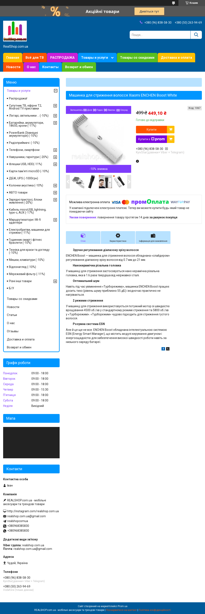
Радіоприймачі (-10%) (24, 142)
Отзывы (12, 331)
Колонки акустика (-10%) (26, 185)
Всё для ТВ (35, 58)
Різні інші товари (20, 281)
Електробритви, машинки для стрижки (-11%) (29, 231)
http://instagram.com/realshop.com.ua (33, 511)
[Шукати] (196, 35)
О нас (31, 67)
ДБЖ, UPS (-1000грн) (23, 178)
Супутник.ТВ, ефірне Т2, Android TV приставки (25, 107)
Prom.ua (122, 606)
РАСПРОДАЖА (62, 58)
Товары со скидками (137, 58)
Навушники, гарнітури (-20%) (28, 157)
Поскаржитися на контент (121, 610)
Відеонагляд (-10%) (22, 267)
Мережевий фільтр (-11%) (27, 274)
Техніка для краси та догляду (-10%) (29, 251)
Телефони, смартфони (24, 150)
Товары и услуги (94, 58)
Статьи (12, 315)
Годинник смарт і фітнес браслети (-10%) (25, 241)
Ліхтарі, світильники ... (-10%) (29, 115)
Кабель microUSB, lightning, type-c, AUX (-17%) (27, 211)
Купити (151, 129)
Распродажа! (18, 98)
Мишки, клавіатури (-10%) (26, 259)
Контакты (50, 67)
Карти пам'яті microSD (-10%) (29, 171)
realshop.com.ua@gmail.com (26, 516)
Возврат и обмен (79, 67)
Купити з (151, 139)
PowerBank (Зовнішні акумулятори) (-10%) (23, 134)
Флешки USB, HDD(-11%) (25, 164)
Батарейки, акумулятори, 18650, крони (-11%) (26, 124)
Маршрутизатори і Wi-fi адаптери (25, 221)
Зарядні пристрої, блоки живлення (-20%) (25, 201)
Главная (12, 58)
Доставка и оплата (176, 58)
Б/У (11, 288)
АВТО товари (18, 192)
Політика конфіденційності (155, 610)
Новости (13, 67)
